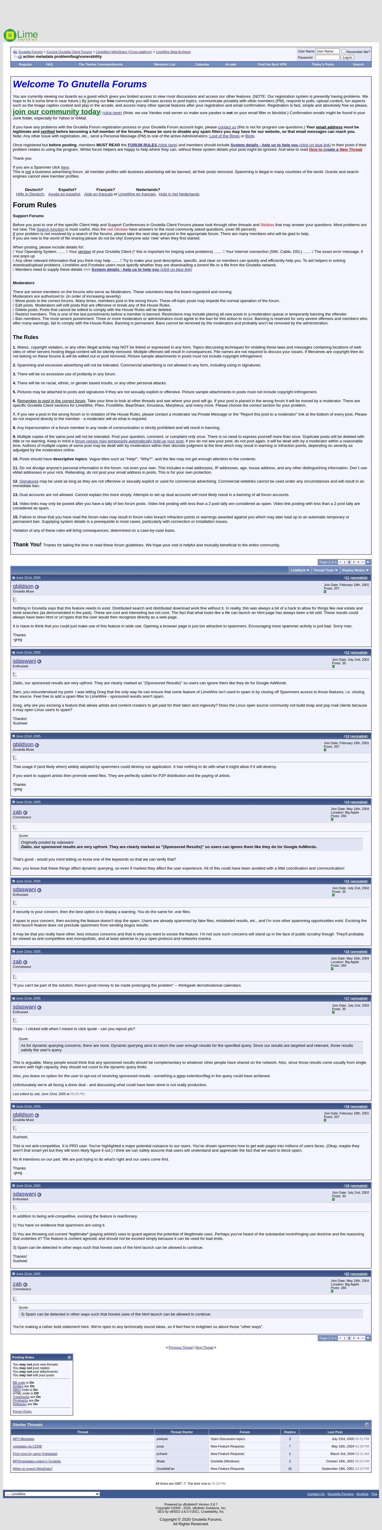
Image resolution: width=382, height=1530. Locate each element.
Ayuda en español (64, 194)
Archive (363, 1494)
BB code (19, 1382)
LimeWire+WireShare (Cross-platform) (124, 52)
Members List (164, 64)
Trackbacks (21, 1397)
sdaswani (24, 661)
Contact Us (316, 1494)
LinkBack (298, 570)
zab (17, 812)
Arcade (230, 64)
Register (25, 64)
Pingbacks (20, 1400)
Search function (50, 229)
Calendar (202, 64)
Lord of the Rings (225, 136)
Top (374, 1494)
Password (305, 57)
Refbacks (20, 1404)
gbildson (23, 586)
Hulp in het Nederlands (179, 194)
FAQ (49, 64)
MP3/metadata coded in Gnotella (37, 1461)
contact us (227, 127)
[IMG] (17, 1389)
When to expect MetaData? (33, 1468)
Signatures (28, 481)
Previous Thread (181, 1347)
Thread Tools (324, 570)
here (65, 167)
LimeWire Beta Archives (173, 52)
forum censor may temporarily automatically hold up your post (129, 441)
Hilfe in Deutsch (30, 194)
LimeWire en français (136, 194)
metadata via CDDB (27, 1446)
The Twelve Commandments (101, 64)
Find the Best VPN (272, 64)
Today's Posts (323, 64)
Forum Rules (22, 1411)
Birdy (249, 136)
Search (358, 64)
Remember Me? (356, 52)
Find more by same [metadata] (35, 1454)
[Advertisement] (191, 14)
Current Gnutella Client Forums (69, 52)
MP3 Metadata (23, 1439)
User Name (306, 51)
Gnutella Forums (31, 52)
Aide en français (98, 194)
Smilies (18, 1386)
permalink (359, 577)
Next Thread (204, 1347)
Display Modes (353, 570)
